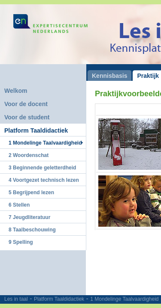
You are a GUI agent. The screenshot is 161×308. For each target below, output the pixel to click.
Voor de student (27, 117)
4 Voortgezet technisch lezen (44, 180)
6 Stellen (19, 205)
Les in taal (16, 299)
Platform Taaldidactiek (59, 299)
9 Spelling (21, 242)
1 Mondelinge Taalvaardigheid (124, 299)
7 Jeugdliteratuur (29, 217)
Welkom (15, 90)
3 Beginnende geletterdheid (42, 168)
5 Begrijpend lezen (31, 192)
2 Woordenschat (29, 155)
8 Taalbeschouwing (32, 230)
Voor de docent (26, 104)
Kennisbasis (109, 75)
